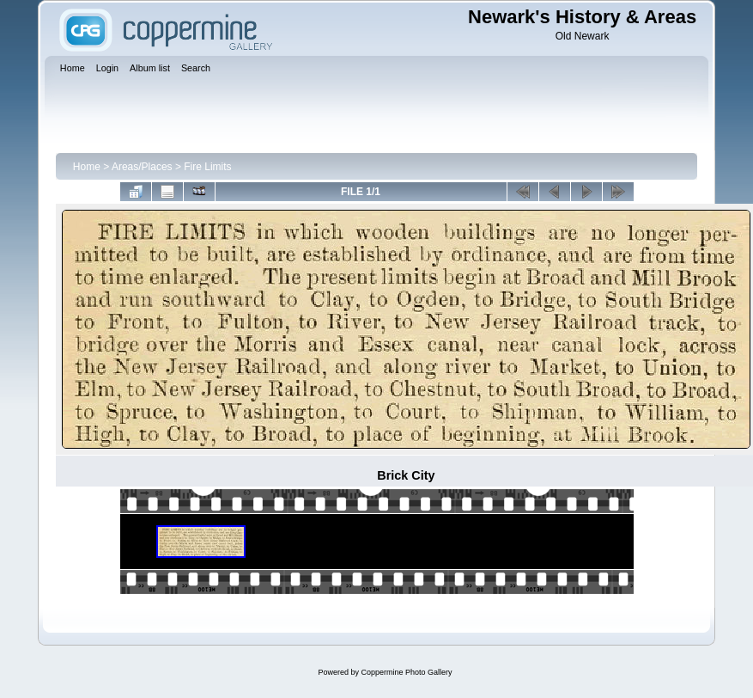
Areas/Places (142, 167)
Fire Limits (207, 167)
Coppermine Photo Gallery (406, 672)
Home (86, 167)
